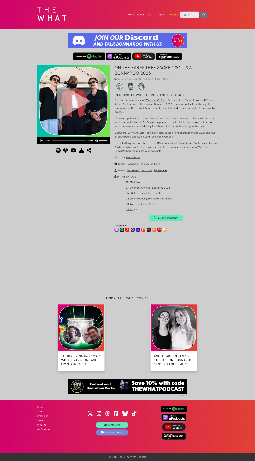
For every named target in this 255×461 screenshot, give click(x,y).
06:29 (129, 198)
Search (41, 420)
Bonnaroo (132, 163)
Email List (42, 415)
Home (131, 14)
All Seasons (43, 429)
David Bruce (133, 157)
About (140, 14)
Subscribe (173, 14)
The (53, 13)
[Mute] (96, 140)
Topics (161, 14)
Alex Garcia (133, 170)
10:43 (129, 204)
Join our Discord (112, 432)
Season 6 (121, 79)
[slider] (69, 140)
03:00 (129, 187)
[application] (73, 140)
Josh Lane (146, 170)
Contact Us (112, 424)
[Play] (41, 140)
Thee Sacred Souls (149, 163)
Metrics (41, 424)
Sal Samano (160, 170)
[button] (87, 151)
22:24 (129, 209)
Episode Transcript (166, 217)
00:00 (129, 182)
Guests (151, 14)
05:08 (129, 193)
